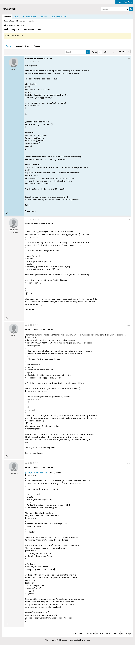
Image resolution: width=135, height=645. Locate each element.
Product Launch (29, 16)
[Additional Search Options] (127, 9)
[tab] (9, 46)
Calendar (30, 21)
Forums (7, 16)
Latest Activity (22, 46)
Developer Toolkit (58, 16)
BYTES (16, 16)
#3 (128, 325)
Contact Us (90, 633)
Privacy (99, 633)
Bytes (74, 633)
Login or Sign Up (124, 2)
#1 (129, 59)
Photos (37, 46)
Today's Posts (9, 21)
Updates (43, 16)
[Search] (115, 9)
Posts (8, 46)
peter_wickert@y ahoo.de (36, 473)
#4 (128, 463)
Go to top (126, 633)
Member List (20, 21)
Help (81, 633)
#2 (128, 219)
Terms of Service (112, 633)
